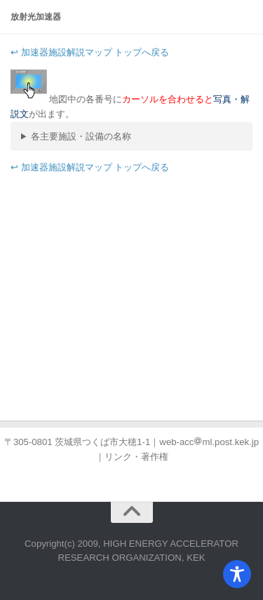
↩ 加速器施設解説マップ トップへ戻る (90, 52)
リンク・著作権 (136, 456)
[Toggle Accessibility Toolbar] (237, 574)
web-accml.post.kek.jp (209, 442)
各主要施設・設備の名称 (81, 136)
